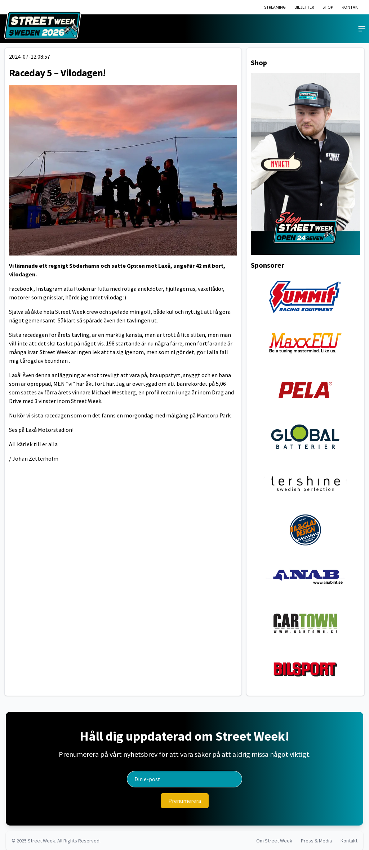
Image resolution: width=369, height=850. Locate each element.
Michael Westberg (114, 392)
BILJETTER (304, 7)
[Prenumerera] (185, 800)
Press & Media (316, 840)
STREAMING (275, 7)
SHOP (328, 7)
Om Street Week (274, 840)
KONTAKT (351, 7)
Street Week (41, 840)
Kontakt (349, 840)
